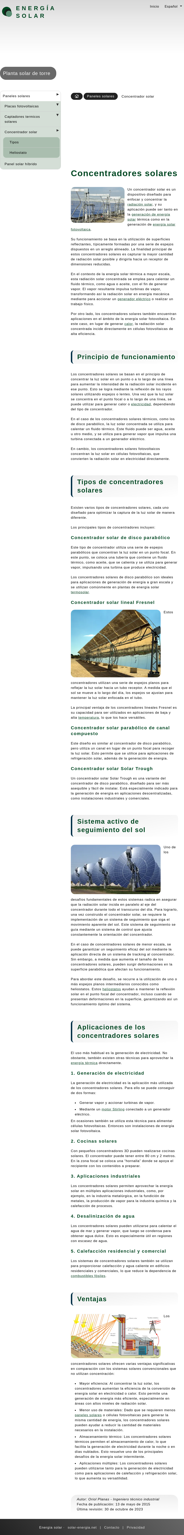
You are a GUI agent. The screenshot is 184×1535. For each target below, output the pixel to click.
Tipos (14, 142)
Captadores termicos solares (22, 119)
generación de (144, 214)
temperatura (88, 718)
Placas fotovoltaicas (22, 106)
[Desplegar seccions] (56, 95)
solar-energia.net (82, 1527)
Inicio (154, 6)
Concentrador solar (21, 132)
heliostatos (111, 989)
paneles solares (88, 1415)
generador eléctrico (134, 299)
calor (128, 324)
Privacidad (136, 1527)
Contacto (112, 1527)
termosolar (80, 592)
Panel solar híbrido (21, 164)
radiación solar (140, 204)
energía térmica (84, 1063)
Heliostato (18, 153)
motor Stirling (113, 1109)
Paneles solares (16, 96)
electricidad (141, 404)
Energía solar (36, 12)
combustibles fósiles (88, 1276)
